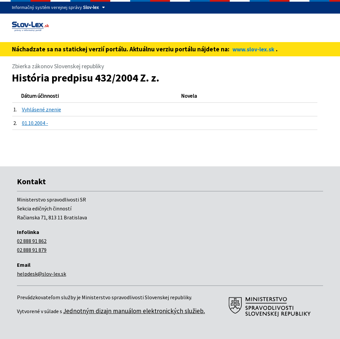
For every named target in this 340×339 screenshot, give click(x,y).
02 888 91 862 (31, 241)
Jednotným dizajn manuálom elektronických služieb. (134, 311)
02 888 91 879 (31, 250)
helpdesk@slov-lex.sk (41, 273)
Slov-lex (91, 7)
